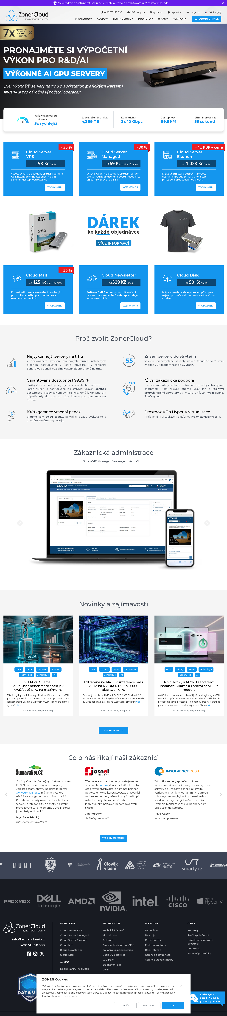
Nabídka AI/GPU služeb (74, 960)
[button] (83, 19)
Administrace (207, 18)
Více (19, 705)
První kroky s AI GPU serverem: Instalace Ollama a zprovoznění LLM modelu (189, 686)
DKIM (106, 961)
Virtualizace (110, 927)
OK (173, 1005)
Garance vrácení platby (159, 951)
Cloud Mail (66, 937)
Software (108, 932)
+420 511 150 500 (111, 12)
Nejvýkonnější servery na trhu (55, 356)
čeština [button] (213, 12)
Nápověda (151, 922)
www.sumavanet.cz (28, 792)
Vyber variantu (54, 187)
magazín (193, 12)
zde (166, 3)
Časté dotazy (153, 932)
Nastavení (149, 1005)
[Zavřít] (222, 3)
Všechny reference (113, 838)
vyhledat (156, 12)
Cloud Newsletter (71, 941)
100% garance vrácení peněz (54, 412)
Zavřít (125, 1005)
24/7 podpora (136, 12)
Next (221, 794)
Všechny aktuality (113, 730)
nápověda (174, 12)
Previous (6, 794)
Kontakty (180, 18)
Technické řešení (113, 922)
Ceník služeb (153, 941)
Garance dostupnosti (158, 946)
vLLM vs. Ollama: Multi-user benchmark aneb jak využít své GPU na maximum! (38, 686)
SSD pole (108, 951)
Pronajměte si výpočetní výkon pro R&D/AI (65, 55)
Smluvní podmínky (199, 945)
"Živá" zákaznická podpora (169, 380)
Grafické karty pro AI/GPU (118, 937)
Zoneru (103, 785)
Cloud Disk (67, 946)
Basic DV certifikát (114, 946)
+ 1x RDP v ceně (209, 147)
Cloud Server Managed (74, 927)
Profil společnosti (198, 927)
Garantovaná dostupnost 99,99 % (58, 380)
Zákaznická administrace (114, 452)
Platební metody (155, 937)
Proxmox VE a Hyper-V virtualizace (177, 412)
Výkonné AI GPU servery (55, 73)
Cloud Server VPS (71, 922)
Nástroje (150, 927)
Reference (194, 940)
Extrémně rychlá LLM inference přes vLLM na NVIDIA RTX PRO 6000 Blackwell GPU (113, 686)
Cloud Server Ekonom (73, 932)
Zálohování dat (112, 956)
